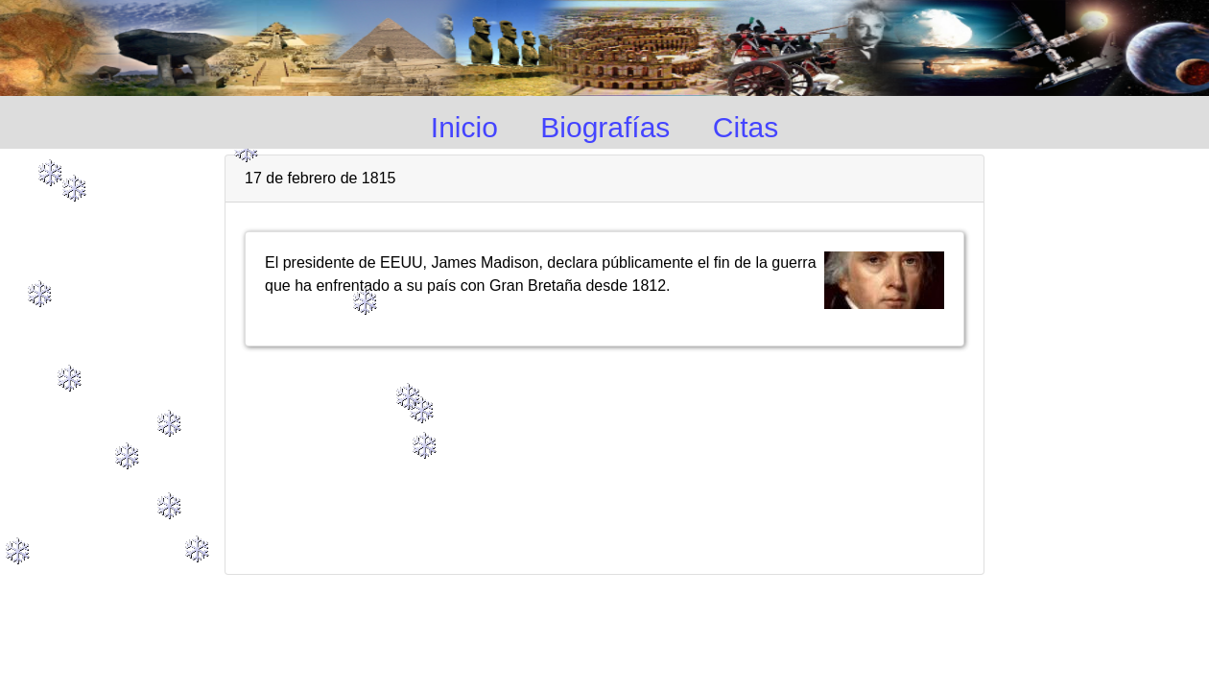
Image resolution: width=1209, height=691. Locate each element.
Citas (745, 127)
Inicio (464, 127)
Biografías (605, 127)
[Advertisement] (605, 452)
